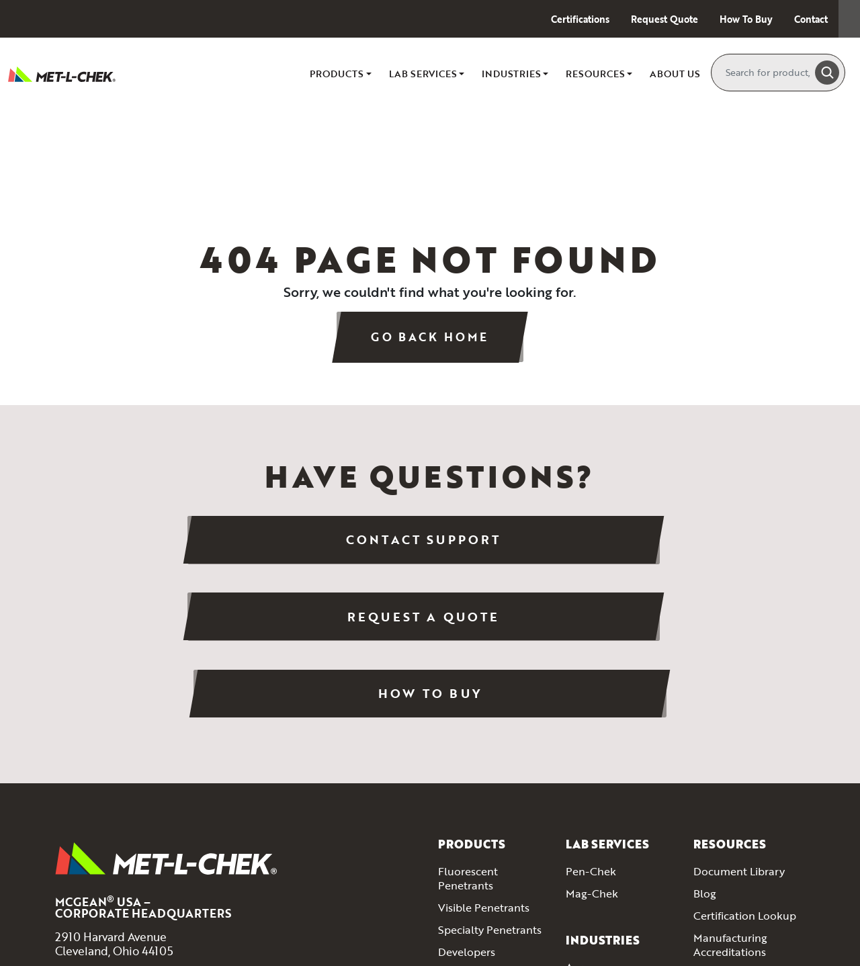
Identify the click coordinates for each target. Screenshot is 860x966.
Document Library (739, 727)
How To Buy (746, 19)
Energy (583, 867)
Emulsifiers (465, 829)
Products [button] (336, 74)
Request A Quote (736, 947)
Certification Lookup (744, 771)
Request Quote (664, 19)
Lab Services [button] (423, 74)
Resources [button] (595, 74)
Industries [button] (511, 74)
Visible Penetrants (483, 763)
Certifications (580, 19)
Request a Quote (430, 546)
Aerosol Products (481, 931)
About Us (675, 74)
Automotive (596, 845)
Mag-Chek (592, 749)
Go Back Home (429, 337)
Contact (811, 19)
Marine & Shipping (612, 889)
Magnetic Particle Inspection (481, 881)
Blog (704, 749)
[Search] (769, 72)
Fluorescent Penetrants (468, 734)
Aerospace (592, 823)
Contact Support (174, 546)
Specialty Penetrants (490, 785)
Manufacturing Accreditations (730, 800)
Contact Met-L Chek (747, 903)
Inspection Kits (475, 909)
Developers (466, 807)
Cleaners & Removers (491, 851)
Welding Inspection (614, 911)
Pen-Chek (591, 727)
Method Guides (731, 829)
